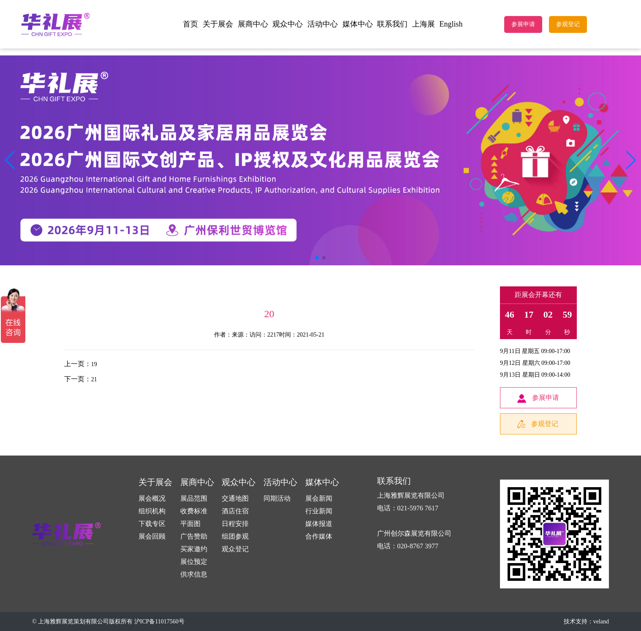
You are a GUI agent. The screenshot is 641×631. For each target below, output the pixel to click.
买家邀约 (193, 549)
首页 (190, 24)
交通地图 (235, 498)
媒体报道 (318, 523)
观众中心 (287, 24)
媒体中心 (357, 24)
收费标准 (193, 511)
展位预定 (193, 561)
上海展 (423, 24)
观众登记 (235, 549)
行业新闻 (318, 511)
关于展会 (218, 24)
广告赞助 (193, 536)
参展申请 (523, 24)
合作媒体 (318, 536)
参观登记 (568, 24)
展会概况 (152, 498)
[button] (631, 160)
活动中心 (322, 24)
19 (94, 364)
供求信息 (193, 574)
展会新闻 (318, 498)
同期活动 (277, 498)
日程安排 (235, 523)
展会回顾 (152, 536)
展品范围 (193, 498)
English (451, 24)
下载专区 (152, 523)
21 (94, 379)
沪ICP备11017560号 (159, 621)
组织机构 (152, 511)
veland (601, 621)
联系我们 (392, 24)
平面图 (190, 523)
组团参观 (235, 536)
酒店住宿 (235, 511)
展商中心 (253, 24)
